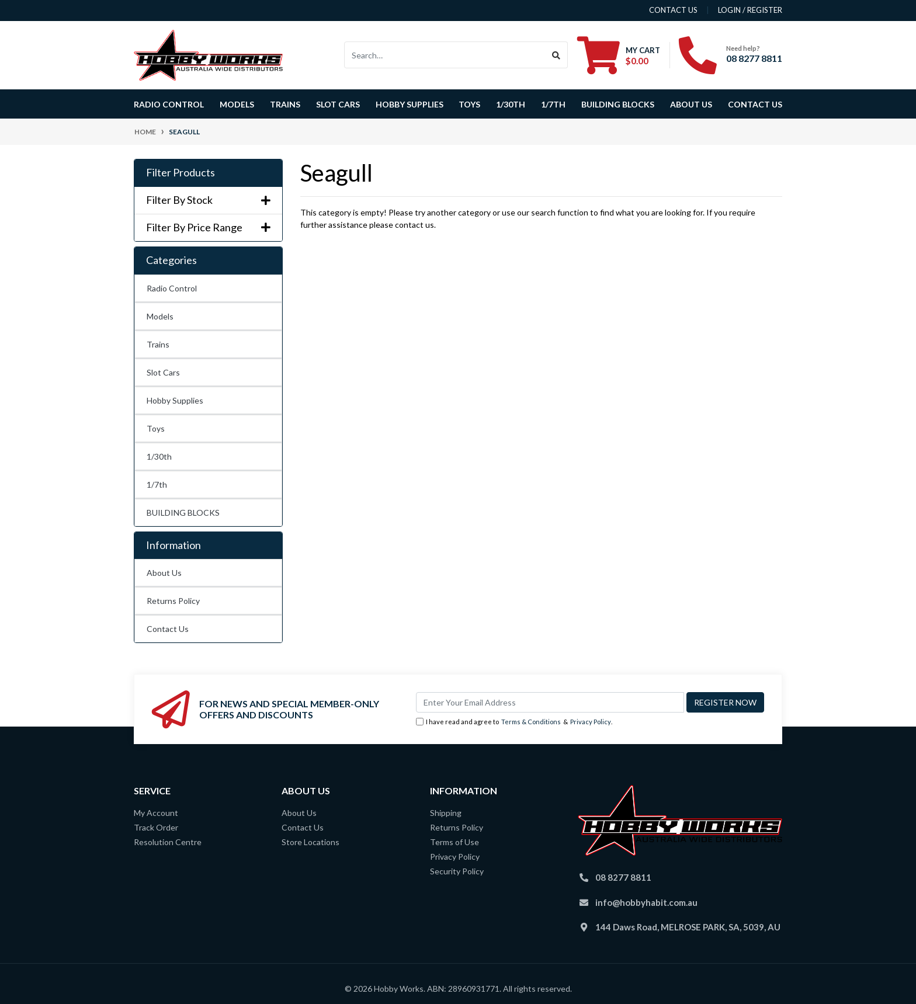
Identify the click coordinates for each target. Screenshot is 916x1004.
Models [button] (237, 104)
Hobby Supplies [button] (409, 104)
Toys (156, 428)
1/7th (553, 104)
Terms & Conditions (531, 721)
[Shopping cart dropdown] (619, 55)
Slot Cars (163, 372)
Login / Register (750, 10)
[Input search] (445, 54)
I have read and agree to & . (514, 722)
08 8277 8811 (754, 58)
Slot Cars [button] (338, 104)
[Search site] (556, 54)
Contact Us (755, 104)
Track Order (156, 827)
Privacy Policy (590, 721)
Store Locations (310, 842)
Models (160, 316)
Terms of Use (454, 842)
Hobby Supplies (175, 400)
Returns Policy (173, 601)
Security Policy (457, 871)
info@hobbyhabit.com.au (646, 902)
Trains (158, 344)
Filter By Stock (208, 200)
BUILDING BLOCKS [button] (617, 104)
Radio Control (172, 288)
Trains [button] (285, 104)
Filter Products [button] (180, 172)
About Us (691, 104)
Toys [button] (469, 104)
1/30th (510, 104)
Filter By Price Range (208, 227)
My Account (156, 813)
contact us (673, 10)
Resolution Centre (168, 842)
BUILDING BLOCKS (183, 512)
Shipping (446, 813)
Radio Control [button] (169, 104)
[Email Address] (550, 702)
